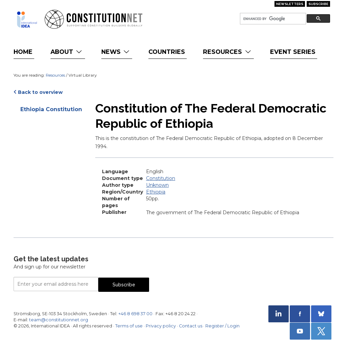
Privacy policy (161, 325)
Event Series (292, 51)
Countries (166, 51)
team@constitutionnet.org (58, 319)
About (66, 51)
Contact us (190, 325)
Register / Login (222, 325)
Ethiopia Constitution (51, 109)
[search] (272, 19)
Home (23, 51)
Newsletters (289, 4)
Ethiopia (155, 192)
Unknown (157, 185)
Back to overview (40, 92)
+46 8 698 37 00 (135, 313)
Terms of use (129, 325)
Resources (227, 51)
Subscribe (318, 4)
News (116, 51)
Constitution (160, 178)
